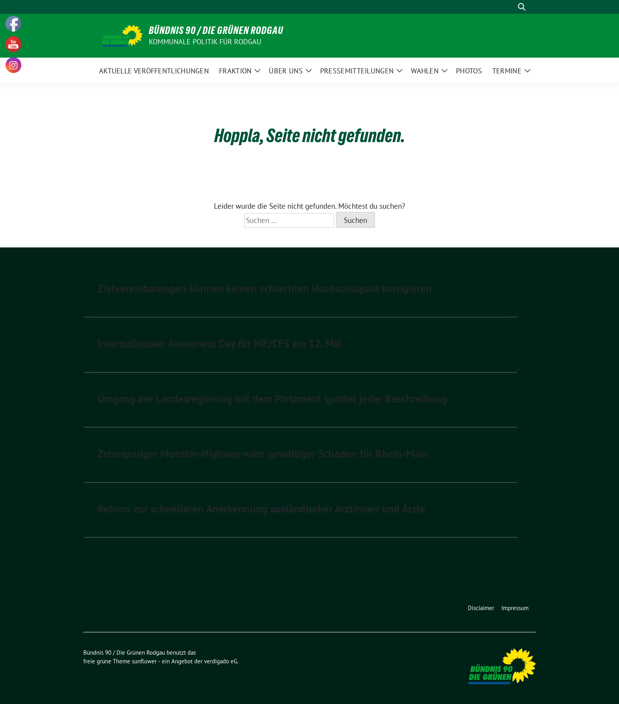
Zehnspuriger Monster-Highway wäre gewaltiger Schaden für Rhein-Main (266, 453)
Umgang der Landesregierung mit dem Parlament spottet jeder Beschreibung (272, 398)
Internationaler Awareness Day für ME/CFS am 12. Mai (220, 343)
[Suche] (510, 7)
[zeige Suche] (521, 7)
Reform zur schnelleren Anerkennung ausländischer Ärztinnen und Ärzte (262, 508)
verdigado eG (220, 661)
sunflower (144, 661)
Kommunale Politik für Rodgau (205, 41)
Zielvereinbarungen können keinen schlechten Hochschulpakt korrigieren (265, 288)
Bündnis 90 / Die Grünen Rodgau (216, 30)
